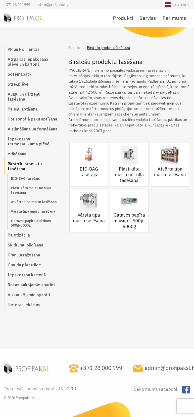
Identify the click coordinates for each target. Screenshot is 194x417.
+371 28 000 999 (17, 4)
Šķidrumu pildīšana (25, 244)
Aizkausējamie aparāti (29, 294)
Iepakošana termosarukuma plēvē (28, 141)
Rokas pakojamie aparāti (31, 284)
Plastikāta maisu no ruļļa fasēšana (31, 190)
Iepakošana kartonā (27, 274)
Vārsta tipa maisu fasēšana (33, 211)
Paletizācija (19, 235)
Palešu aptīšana (23, 109)
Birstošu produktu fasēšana (25, 166)
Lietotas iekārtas (24, 304)
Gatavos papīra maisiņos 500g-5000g (31, 223)
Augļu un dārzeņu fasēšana (24, 97)
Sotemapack (20, 74)
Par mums (174, 18)
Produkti (123, 18)
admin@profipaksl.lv (52, 4)
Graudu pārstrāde (24, 264)
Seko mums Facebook (156, 389)
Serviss (148, 18)
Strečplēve (18, 84)
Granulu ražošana (24, 254)
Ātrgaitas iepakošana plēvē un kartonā (28, 62)
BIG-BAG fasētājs (25, 178)
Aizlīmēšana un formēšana (32, 128)
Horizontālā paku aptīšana (32, 119)
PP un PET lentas (24, 49)
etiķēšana (17, 153)
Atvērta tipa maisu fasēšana (34, 202)
